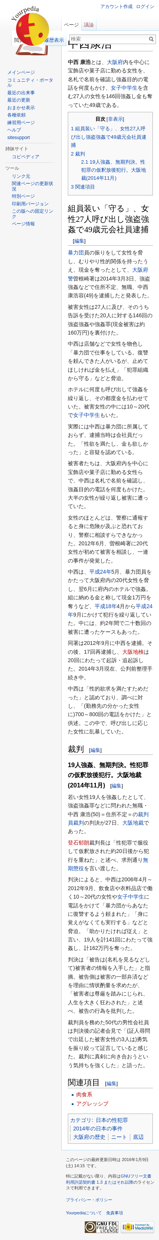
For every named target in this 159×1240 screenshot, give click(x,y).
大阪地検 (133, 652)
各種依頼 (16, 115)
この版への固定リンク (32, 213)
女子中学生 (124, 88)
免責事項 (114, 1212)
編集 (79, 241)
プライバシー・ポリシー (89, 1199)
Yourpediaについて (84, 1212)
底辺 (138, 1137)
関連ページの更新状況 (32, 186)
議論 (89, 25)
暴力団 (76, 252)
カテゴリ (81, 1120)
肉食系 (84, 1094)
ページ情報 (23, 223)
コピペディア (25, 156)
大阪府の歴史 (89, 1137)
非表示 (115, 119)
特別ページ (23, 196)
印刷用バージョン (30, 204)
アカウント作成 (116, 6)
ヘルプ (14, 130)
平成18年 (106, 606)
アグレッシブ (92, 1104)
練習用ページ (21, 122)
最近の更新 (18, 100)
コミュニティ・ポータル (30, 82)
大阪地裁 (133, 823)
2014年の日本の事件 (98, 1128)
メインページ (21, 72)
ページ (71, 25)
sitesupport (18, 137)
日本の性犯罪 (112, 1120)
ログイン (145, 6)
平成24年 (100, 572)
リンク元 (21, 176)
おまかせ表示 (21, 107)
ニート (119, 1137)
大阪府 (115, 62)
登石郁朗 (78, 843)
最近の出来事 (21, 92)
